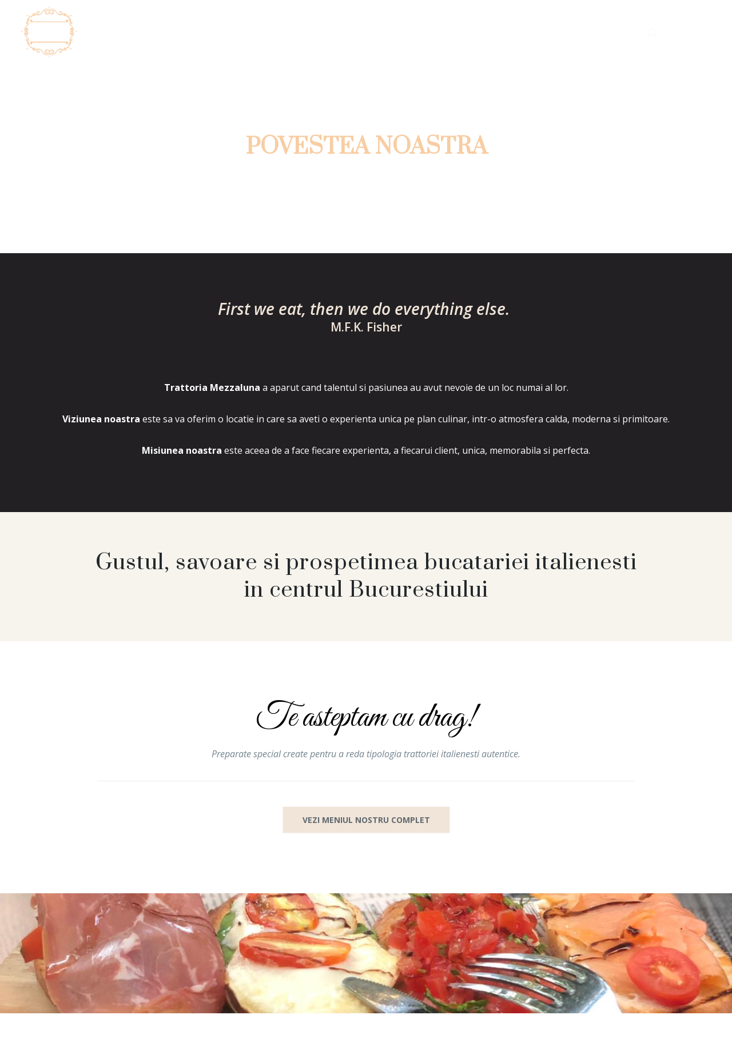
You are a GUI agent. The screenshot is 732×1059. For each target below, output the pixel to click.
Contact (599, 32)
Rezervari (528, 32)
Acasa (330, 32)
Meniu (464, 32)
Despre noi (397, 32)
